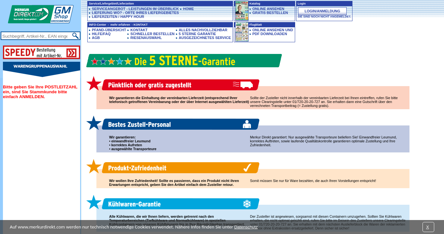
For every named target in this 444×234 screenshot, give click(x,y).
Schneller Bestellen (152, 34)
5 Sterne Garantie (197, 34)
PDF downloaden (269, 34)
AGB (96, 38)
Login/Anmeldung (322, 11)
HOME (188, 9)
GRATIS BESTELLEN (270, 13)
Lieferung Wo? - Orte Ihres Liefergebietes (135, 13)
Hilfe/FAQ (101, 34)
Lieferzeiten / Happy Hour (118, 17)
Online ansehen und (272, 30)
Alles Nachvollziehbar (203, 30)
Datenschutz (246, 227)
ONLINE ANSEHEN (268, 9)
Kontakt (139, 30)
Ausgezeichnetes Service (205, 38)
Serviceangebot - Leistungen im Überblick (135, 9)
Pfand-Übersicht (109, 30)
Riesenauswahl (146, 38)
